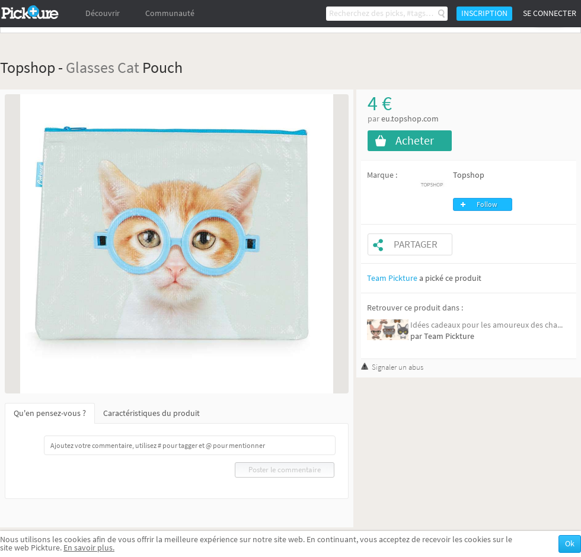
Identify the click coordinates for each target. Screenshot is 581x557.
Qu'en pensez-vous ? (50, 413)
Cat (128, 67)
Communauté (169, 13)
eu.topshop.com (410, 118)
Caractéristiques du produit (151, 413)
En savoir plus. (88, 547)
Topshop (468, 175)
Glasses (90, 67)
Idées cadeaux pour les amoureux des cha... (486, 325)
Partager (416, 244)
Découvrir (102, 13)
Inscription (484, 13)
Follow (487, 204)
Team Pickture (392, 278)
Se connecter (549, 13)
